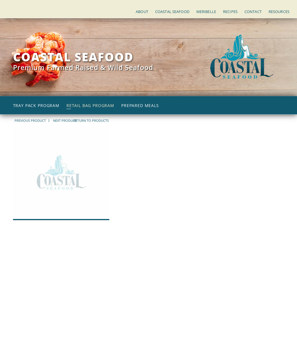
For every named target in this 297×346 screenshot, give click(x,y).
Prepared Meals (140, 106)
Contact (253, 11)
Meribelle (206, 11)
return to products (91, 120)
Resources (279, 11)
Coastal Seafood (172, 11)
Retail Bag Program (90, 106)
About (142, 11)
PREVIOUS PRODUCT (30, 120)
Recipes (230, 11)
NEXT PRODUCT (65, 120)
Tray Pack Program (36, 106)
